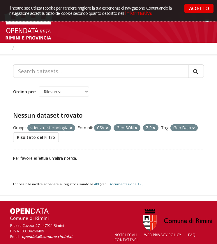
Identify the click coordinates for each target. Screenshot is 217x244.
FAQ (192, 234)
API (96, 184)
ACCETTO (199, 8)
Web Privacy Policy (162, 234)
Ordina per (24, 91)
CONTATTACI (126, 239)
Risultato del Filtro (36, 137)
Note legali (125, 234)
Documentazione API (125, 184)
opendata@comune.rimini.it (47, 236)
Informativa (139, 12)
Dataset (27, 47)
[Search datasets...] (100, 71)
